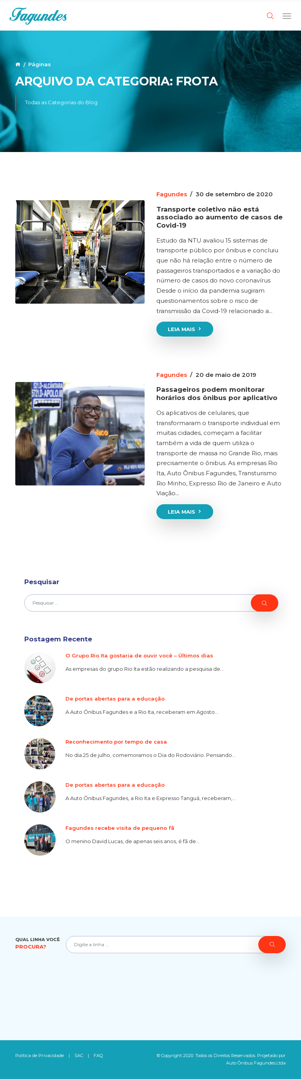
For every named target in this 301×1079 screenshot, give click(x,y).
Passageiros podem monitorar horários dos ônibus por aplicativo (216, 394)
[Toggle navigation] (287, 15)
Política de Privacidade (39, 1055)
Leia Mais (185, 329)
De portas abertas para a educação (115, 698)
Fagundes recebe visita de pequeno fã (119, 828)
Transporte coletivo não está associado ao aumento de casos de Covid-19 (219, 217)
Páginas (39, 64)
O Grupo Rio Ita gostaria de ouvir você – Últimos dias (139, 655)
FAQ (98, 1055)
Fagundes (171, 194)
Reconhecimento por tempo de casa (116, 742)
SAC (78, 1055)
